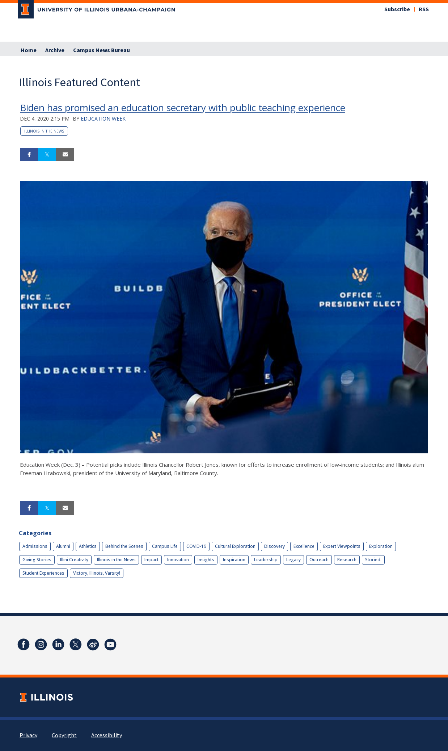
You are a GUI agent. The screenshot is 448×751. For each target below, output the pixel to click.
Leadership (266, 560)
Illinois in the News (44, 131)
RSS (424, 9)
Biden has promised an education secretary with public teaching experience (182, 107)
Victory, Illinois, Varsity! (96, 573)
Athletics (88, 546)
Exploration (381, 546)
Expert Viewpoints (341, 546)
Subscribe (397, 9)
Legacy (293, 560)
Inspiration (234, 560)
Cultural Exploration (235, 546)
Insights (206, 560)
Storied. (373, 560)
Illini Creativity (74, 560)
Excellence (303, 546)
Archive (54, 50)
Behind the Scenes (124, 546)
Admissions (34, 546)
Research (346, 560)
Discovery (274, 546)
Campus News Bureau (101, 50)
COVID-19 (196, 546)
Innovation (178, 560)
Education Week (103, 118)
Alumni (63, 546)
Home (29, 50)
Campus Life (165, 546)
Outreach (319, 560)
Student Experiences (43, 573)
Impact (151, 560)
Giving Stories (36, 560)
